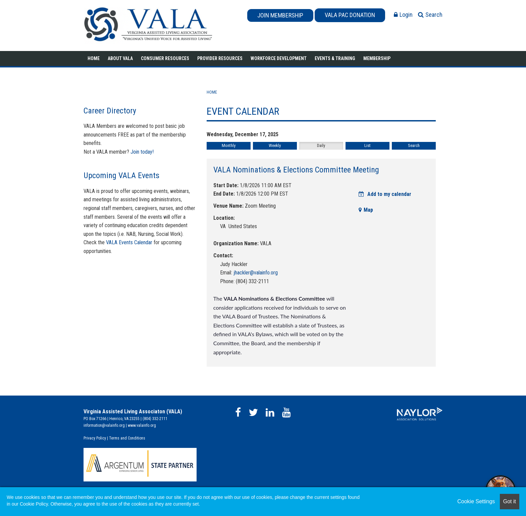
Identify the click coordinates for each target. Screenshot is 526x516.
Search (414, 145)
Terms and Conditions (127, 438)
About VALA (120, 58)
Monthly (228, 145)
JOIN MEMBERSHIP (280, 15)
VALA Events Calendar (129, 242)
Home (94, 58)
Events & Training (335, 58)
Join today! (142, 152)
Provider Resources (220, 58)
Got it (509, 501)
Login (403, 14)
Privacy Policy (95, 438)
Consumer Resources (165, 58)
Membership (376, 58)
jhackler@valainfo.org (255, 272)
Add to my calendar (385, 194)
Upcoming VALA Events (121, 175)
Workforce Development (279, 58)
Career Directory (110, 110)
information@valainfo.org (104, 425)
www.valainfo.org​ (142, 425)
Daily (321, 145)
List (367, 145)
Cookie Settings (476, 501)
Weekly (275, 145)
